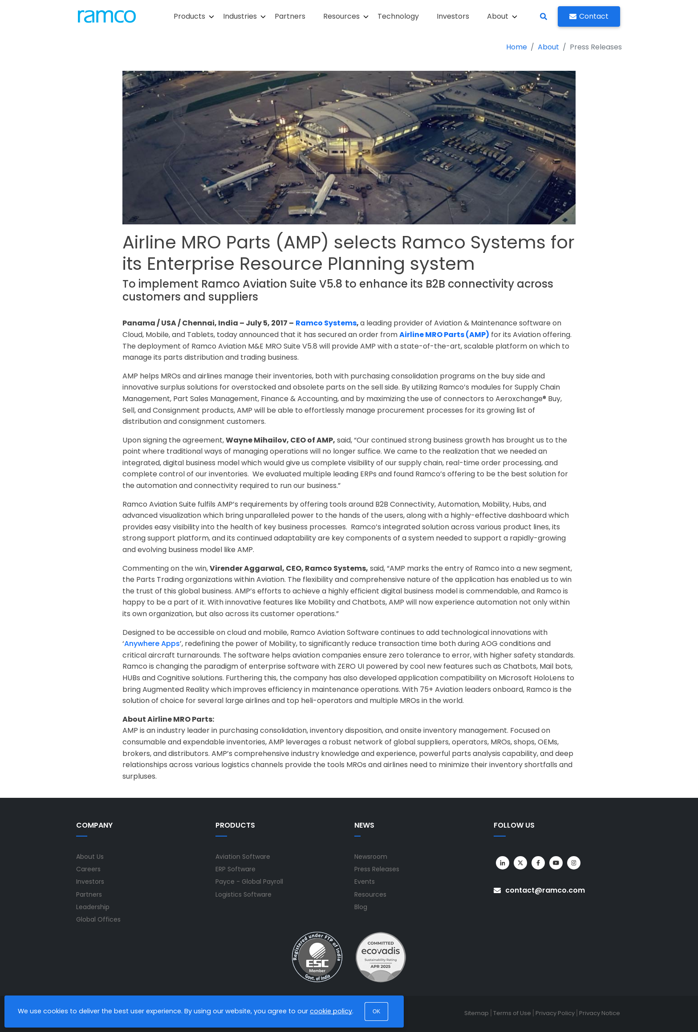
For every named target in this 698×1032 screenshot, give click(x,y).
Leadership (93, 906)
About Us (90, 856)
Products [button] (194, 16)
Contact (589, 16)
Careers (88, 869)
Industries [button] (244, 16)
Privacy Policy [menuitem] (555, 1013)
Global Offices (98, 919)
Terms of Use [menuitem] (512, 1013)
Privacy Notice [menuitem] (599, 1013)
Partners (290, 16)
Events (364, 881)
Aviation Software (242, 856)
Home (516, 47)
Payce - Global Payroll (249, 881)
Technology (398, 16)
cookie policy (331, 1011)
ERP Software (235, 869)
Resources (370, 894)
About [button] (502, 16)
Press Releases (376, 869)
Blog (360, 906)
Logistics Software (243, 894)
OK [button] (376, 1011)
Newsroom (370, 856)
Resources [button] (346, 16)
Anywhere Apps (152, 643)
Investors (453, 16)
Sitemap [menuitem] (476, 1013)
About (548, 47)
